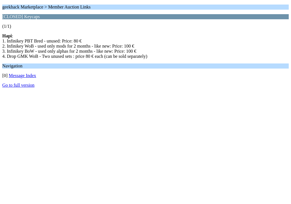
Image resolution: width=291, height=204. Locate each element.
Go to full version (18, 85)
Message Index (22, 75)
